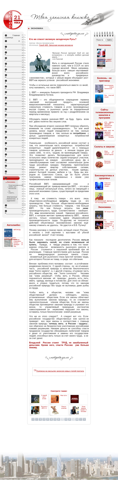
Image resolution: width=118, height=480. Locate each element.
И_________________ (12, 87)
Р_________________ (12, 127)
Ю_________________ (12, 206)
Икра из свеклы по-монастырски (109, 152)
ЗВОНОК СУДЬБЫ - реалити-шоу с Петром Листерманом (104, 136)
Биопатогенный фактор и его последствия (104, 201)
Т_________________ (12, 138)
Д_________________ (12, 65)
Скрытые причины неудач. (107, 184)
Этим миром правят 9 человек (83, 409)
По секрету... (11, 192)
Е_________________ (12, 70)
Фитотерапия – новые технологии (109, 86)
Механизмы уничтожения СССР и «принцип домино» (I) (104, 60)
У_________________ (12, 144)
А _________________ (12, 42)
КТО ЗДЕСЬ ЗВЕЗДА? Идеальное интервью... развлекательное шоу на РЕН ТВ (104, 127)
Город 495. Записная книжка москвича (56, 45)
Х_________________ (12, 155)
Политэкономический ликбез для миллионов (12, 186)
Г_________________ (12, 59)
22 (77, 419)
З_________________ (12, 82)
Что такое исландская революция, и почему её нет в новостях (104, 226)
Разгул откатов (63, 407)
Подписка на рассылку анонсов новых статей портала (59, 371)
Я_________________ (12, 212)
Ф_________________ (12, 150)
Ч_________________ (12, 167)
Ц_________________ (12, 161)
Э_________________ (12, 178)
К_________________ (12, 93)
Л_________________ (12, 99)
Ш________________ (12, 172)
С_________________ (12, 133)
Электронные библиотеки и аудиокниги (12, 199)
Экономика (11, 182)
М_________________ (12, 104)
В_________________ (12, 53)
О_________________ (12, 116)
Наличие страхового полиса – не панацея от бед (18, 243)
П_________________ (12, 121)
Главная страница (12, 36)
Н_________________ (12, 110)
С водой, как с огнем (44, 397)
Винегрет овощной (107, 162)
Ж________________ (12, 76)
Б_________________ (12, 48)
